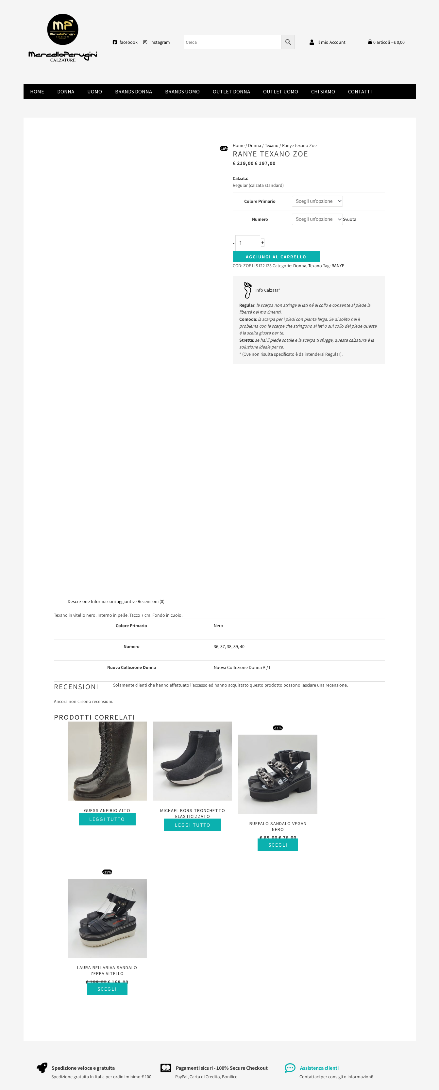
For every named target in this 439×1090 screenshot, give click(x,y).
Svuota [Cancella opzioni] (350, 219)
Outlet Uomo (280, 91)
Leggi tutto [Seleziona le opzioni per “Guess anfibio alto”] (104, 814)
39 (235, 646)
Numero (260, 219)
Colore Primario (260, 201)
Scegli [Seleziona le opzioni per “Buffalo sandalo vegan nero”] (267, 840)
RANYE (337, 266)
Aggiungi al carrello (276, 257)
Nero (218, 625)
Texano (272, 145)
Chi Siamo (323, 91)
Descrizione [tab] (79, 601)
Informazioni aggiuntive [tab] (114, 601)
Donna (65, 91)
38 (229, 646)
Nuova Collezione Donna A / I (242, 667)
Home (37, 91)
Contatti (360, 91)
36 (216, 646)
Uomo (94, 91)
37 (222, 646)
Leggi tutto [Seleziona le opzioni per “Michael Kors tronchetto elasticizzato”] (185, 826)
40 (242, 646)
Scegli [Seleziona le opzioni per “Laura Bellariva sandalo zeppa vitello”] (348, 840)
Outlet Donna (231, 91)
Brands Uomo (182, 91)
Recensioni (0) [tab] (151, 601)
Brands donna (133, 91)
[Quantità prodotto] (248, 244)
